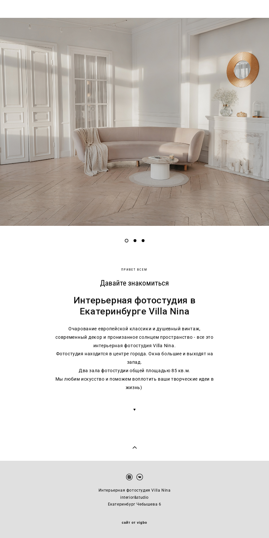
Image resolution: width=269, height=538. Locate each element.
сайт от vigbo (134, 522)
